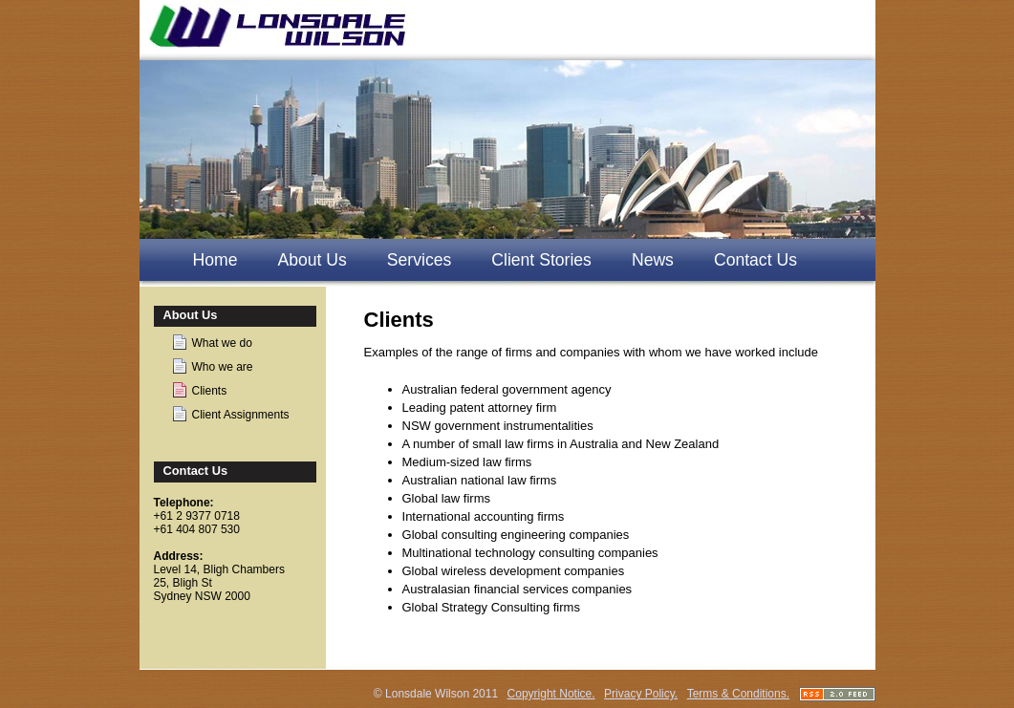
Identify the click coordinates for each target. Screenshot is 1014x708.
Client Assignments (241, 414)
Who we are (222, 367)
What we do (222, 343)
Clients (209, 390)
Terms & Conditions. (738, 693)
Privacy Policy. (641, 693)
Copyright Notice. (551, 693)
